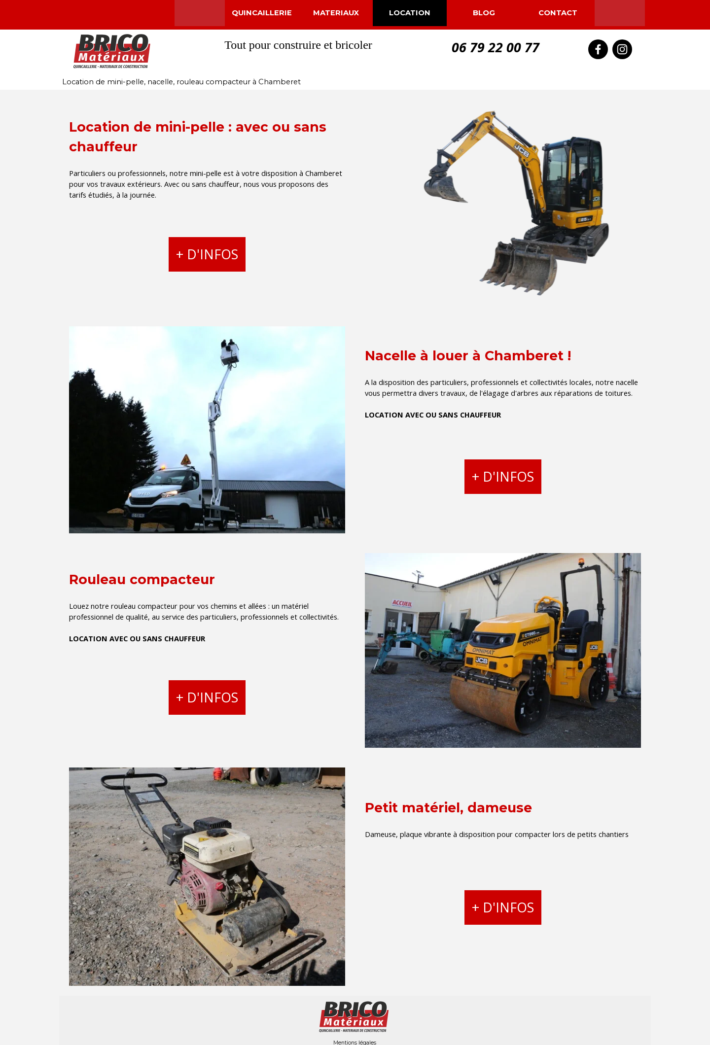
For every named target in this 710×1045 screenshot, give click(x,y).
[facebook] (598, 49)
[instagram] (622, 49)
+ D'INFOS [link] (207, 254)
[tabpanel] (207, 158)
